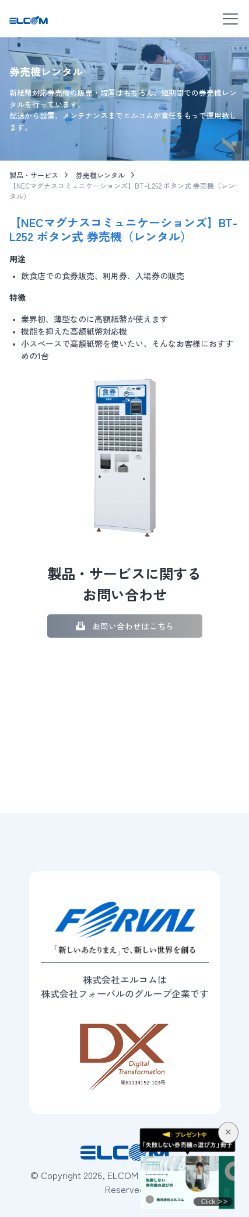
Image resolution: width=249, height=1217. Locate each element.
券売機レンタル (100, 175)
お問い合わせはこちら (133, 626)
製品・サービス (33, 175)
